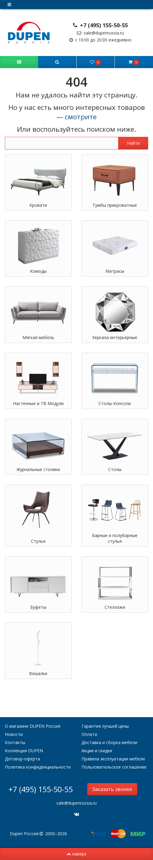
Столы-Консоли (114, 403)
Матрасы (114, 271)
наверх (76, 854)
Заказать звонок (112, 789)
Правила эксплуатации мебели (113, 759)
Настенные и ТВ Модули (38, 403)
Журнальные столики (38, 469)
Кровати (38, 205)
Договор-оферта (22, 759)
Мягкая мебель (38, 337)
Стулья (38, 541)
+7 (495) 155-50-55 (100, 25)
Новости (14, 734)
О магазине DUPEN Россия (32, 726)
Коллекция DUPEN (24, 750)
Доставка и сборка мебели (109, 742)
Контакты (15, 742)
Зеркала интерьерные (114, 337)
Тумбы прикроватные (114, 205)
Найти (133, 143)
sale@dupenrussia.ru (100, 33)
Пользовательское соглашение (114, 767)
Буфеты (38, 607)
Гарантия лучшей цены (105, 726)
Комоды (38, 271)
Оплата (89, 734)
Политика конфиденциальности (38, 767)
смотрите (81, 116)
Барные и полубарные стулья (115, 538)
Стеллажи (115, 607)
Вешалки (38, 673)
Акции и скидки (96, 750)
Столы (114, 469)
